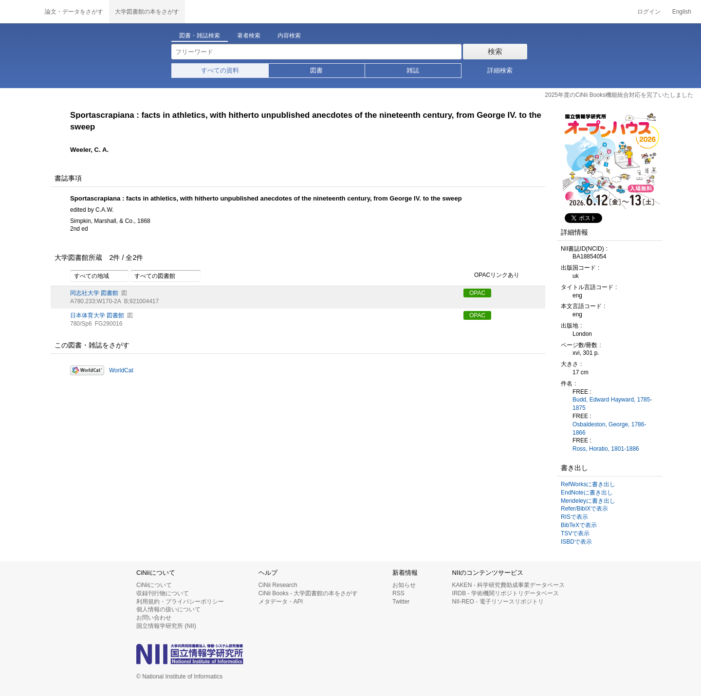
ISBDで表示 (576, 541)
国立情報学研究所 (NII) (166, 626)
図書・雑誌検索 (199, 35)
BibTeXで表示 (579, 525)
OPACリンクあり (491, 275)
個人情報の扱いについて (168, 609)
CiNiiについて (154, 585)
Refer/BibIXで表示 (584, 508)
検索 (495, 51)
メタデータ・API (280, 601)
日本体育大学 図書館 (97, 315)
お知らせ (404, 585)
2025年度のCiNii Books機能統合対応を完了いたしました (619, 95)
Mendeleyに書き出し (588, 500)
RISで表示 (574, 516)
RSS (398, 593)
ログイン (649, 11)
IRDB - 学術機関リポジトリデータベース (505, 593)
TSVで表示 (575, 533)
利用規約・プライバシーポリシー (180, 601)
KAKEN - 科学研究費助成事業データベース (508, 585)
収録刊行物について (162, 593)
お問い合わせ (153, 617)
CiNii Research (277, 585)
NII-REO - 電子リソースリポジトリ (498, 601)
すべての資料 (220, 70)
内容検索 (289, 35)
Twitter (400, 601)
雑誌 (412, 70)
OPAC (477, 293)
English (681, 11)
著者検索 (248, 35)
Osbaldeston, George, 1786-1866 (609, 428)
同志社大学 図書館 (94, 293)
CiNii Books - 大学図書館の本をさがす (308, 593)
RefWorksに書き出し (588, 484)
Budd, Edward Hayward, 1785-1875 (612, 403)
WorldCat (121, 370)
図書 (316, 70)
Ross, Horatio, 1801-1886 (605, 448)
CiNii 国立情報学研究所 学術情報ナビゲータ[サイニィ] (19, 11)
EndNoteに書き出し (587, 492)
